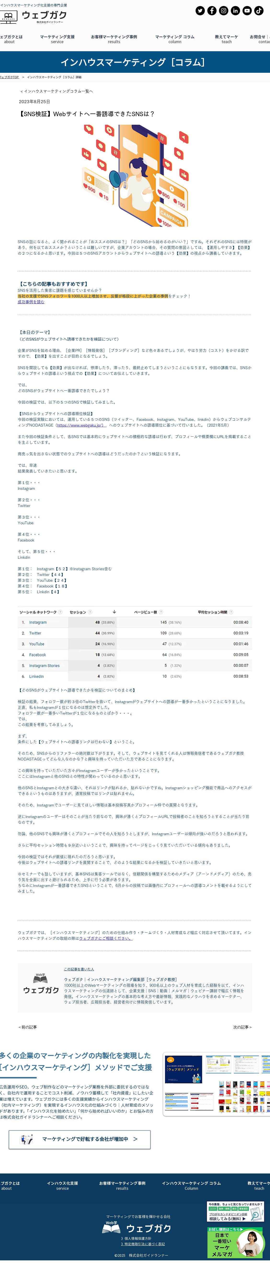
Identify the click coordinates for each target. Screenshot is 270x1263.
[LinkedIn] (235, 10)
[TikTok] (259, 10)
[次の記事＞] (241, 1027)
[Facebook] (212, 10)
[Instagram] (223, 10)
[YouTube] (247, 10)
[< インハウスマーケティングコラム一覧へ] (59, 91)
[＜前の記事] (33, 1027)
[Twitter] (200, 10)
